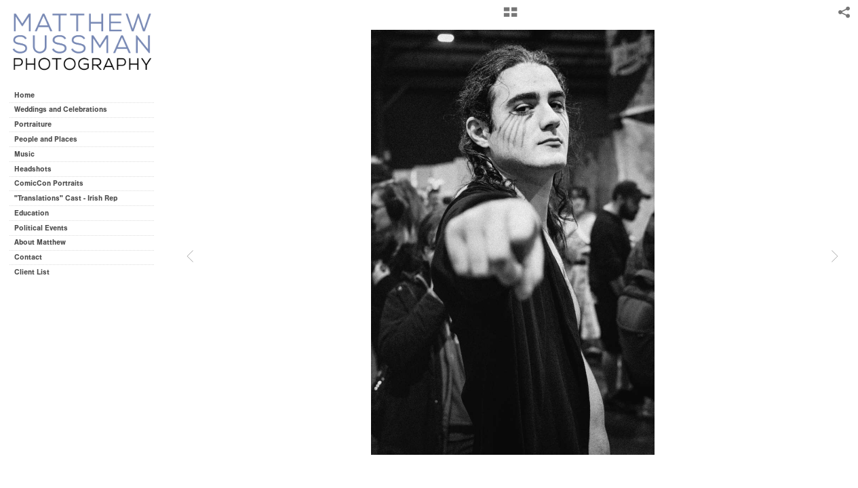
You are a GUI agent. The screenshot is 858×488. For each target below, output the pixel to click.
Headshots (33, 169)
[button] (510, 17)
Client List (32, 272)
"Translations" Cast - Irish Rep (65, 198)
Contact (28, 257)
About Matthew (40, 242)
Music (24, 154)
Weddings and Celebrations (65, 109)
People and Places (45, 139)
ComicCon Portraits (48, 183)
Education (31, 213)
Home (24, 95)
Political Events (41, 228)
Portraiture (33, 124)
